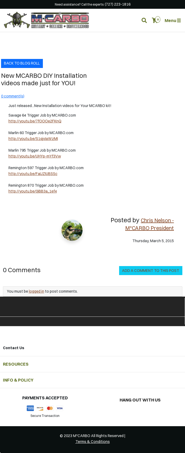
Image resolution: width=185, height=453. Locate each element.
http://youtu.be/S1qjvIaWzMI (33, 138)
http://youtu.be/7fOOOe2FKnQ (34, 121)
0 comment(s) (12, 96)
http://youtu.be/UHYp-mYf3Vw (34, 156)
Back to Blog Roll (22, 63)
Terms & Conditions (92, 441)
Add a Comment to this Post (150, 270)
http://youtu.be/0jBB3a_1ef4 (32, 191)
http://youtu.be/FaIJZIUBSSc (32, 173)
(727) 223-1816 (117, 4)
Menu (173, 20)
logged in (36, 291)
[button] (155, 20)
